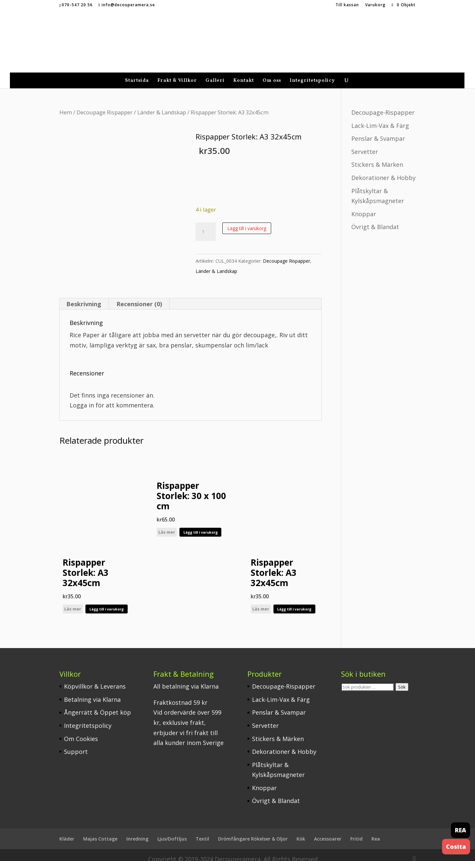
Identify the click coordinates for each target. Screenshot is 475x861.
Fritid (356, 830)
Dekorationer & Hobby (383, 169)
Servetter (364, 143)
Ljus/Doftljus (172, 830)
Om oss (272, 73)
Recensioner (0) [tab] (139, 296)
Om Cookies (81, 730)
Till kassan (347, 5)
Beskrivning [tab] (83, 296)
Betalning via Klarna (92, 691)
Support (76, 743)
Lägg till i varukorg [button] (106, 600)
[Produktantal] (205, 223)
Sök (402, 679)
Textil (202, 830)
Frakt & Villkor (177, 73)
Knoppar (363, 206)
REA (460, 830)
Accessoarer (327, 830)
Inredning (137, 830)
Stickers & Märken (377, 156)
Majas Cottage (100, 830)
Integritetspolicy (312, 73)
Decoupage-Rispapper (383, 104)
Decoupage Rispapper (105, 104)
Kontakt (243, 73)
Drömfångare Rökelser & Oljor (253, 830)
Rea (375, 830)
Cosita (456, 846)
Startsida (137, 73)
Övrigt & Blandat (375, 219)
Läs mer (72, 601)
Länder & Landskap (161, 104)
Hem (65, 104)
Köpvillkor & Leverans (95, 678)
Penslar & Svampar (378, 130)
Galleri (215, 73)
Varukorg (375, 5)
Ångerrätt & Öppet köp (97, 704)
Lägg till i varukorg (246, 220)
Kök (301, 830)
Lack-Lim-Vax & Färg (380, 117)
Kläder (66, 830)
